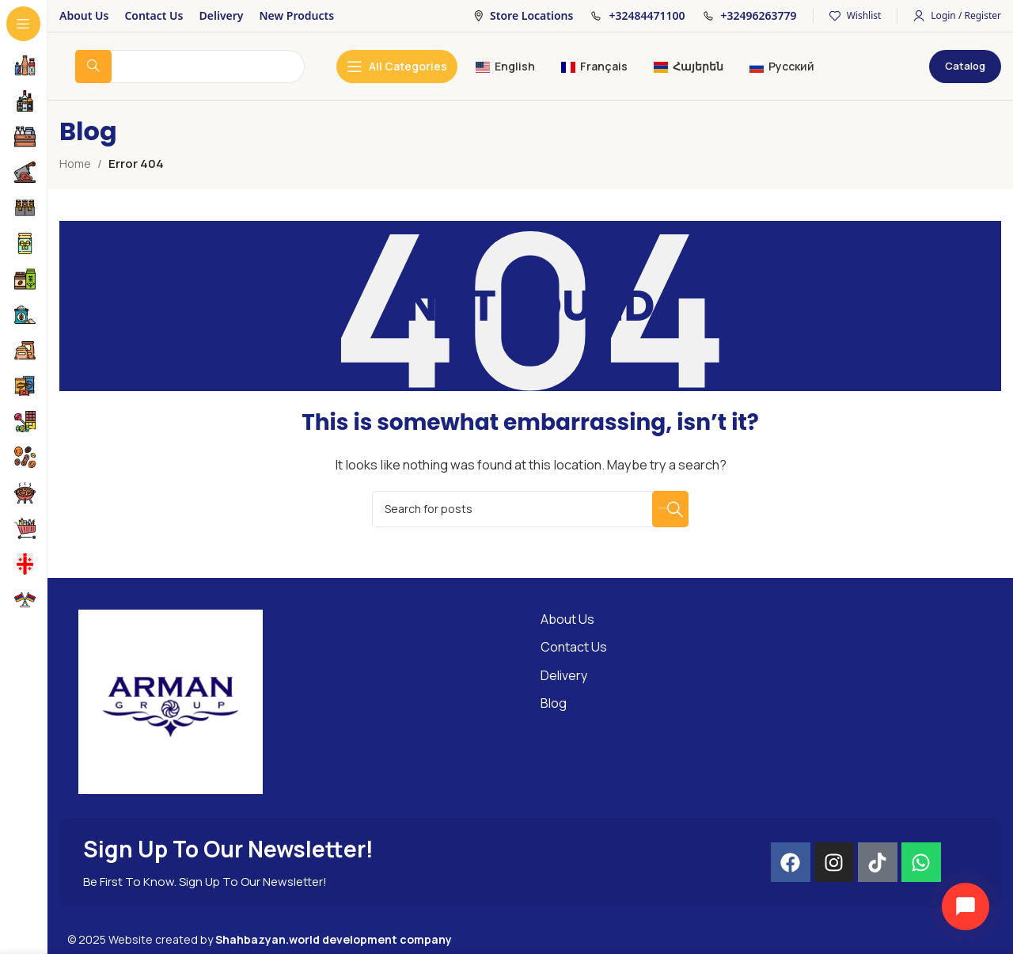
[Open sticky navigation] (396, 66)
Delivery (564, 675)
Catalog (965, 66)
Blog (554, 703)
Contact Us (574, 647)
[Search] (530, 509)
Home (76, 163)
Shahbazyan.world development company (333, 939)
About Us (567, 619)
